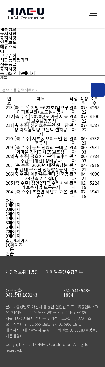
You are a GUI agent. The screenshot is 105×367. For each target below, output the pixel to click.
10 (14, 244)
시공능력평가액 (14, 60)
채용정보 (8, 29)
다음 (10, 249)
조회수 (94, 100)
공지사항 (8, 33)
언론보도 (8, 42)
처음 (10, 200)
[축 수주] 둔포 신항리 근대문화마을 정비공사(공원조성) (41, 149)
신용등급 (8, 64)
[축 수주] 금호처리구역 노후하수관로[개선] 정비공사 (41, 158)
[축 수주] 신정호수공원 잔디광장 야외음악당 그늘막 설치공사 (41, 129)
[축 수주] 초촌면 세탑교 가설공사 (41, 193)
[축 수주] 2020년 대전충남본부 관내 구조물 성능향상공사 (41, 167)
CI (2, 51)
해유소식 (8, 46)
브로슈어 (8, 55)
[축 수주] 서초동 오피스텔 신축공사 (41, 140)
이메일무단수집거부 (64, 272)
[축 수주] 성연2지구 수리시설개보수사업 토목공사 (41, 184)
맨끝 (10, 253)
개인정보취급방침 (22, 272)
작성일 (84, 100)
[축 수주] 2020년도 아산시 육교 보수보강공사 (41, 118)
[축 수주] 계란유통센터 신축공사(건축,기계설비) (41, 176)
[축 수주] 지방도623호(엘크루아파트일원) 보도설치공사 (41, 109)
